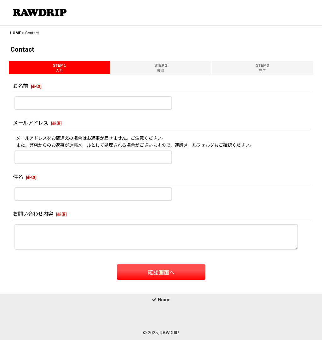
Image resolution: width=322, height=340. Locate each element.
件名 (18, 177)
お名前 (20, 86)
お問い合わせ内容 (33, 214)
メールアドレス (30, 123)
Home (161, 299)
